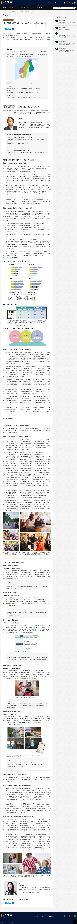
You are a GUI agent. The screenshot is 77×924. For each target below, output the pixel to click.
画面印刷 (58, 2)
